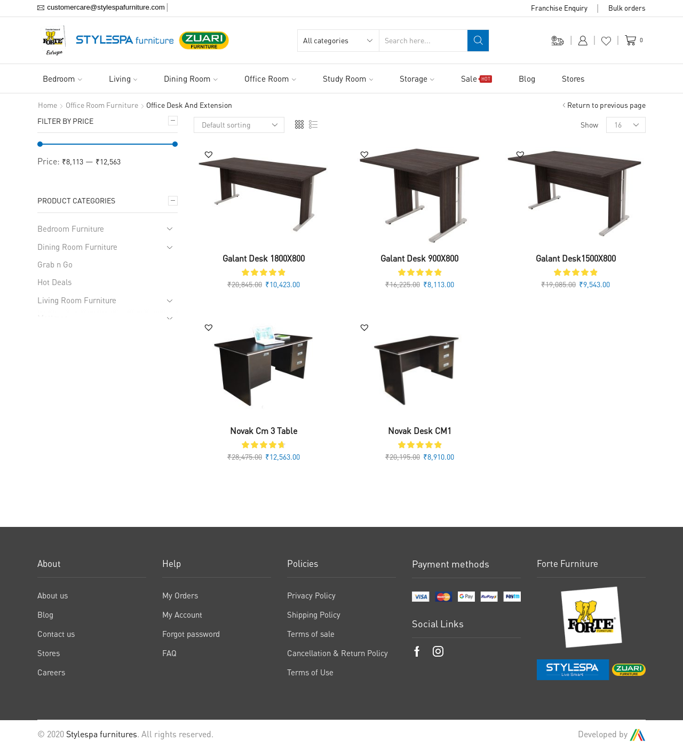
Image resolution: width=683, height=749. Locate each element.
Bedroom (62, 78)
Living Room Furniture (76, 300)
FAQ (169, 653)
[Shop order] (239, 125)
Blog (527, 78)
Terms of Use (310, 672)
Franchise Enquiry (559, 8)
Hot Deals (54, 282)
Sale (476, 78)
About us (52, 595)
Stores (573, 78)
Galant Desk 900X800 (419, 258)
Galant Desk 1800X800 (264, 258)
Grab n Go (55, 264)
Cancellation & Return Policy (337, 653)
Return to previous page (606, 104)
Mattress (52, 317)
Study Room (348, 78)
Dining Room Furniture (77, 246)
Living (123, 78)
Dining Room (191, 78)
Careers (51, 672)
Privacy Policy (311, 595)
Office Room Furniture (102, 104)
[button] (208, 154)
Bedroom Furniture (70, 228)
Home (47, 104)
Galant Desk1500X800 (576, 258)
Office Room (270, 78)
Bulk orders (627, 8)
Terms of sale (311, 633)
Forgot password (191, 633)
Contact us (56, 633)
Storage (417, 78)
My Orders (180, 595)
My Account (182, 614)
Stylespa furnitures (101, 734)
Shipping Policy (313, 614)
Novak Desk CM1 (419, 430)
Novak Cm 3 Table (263, 430)
